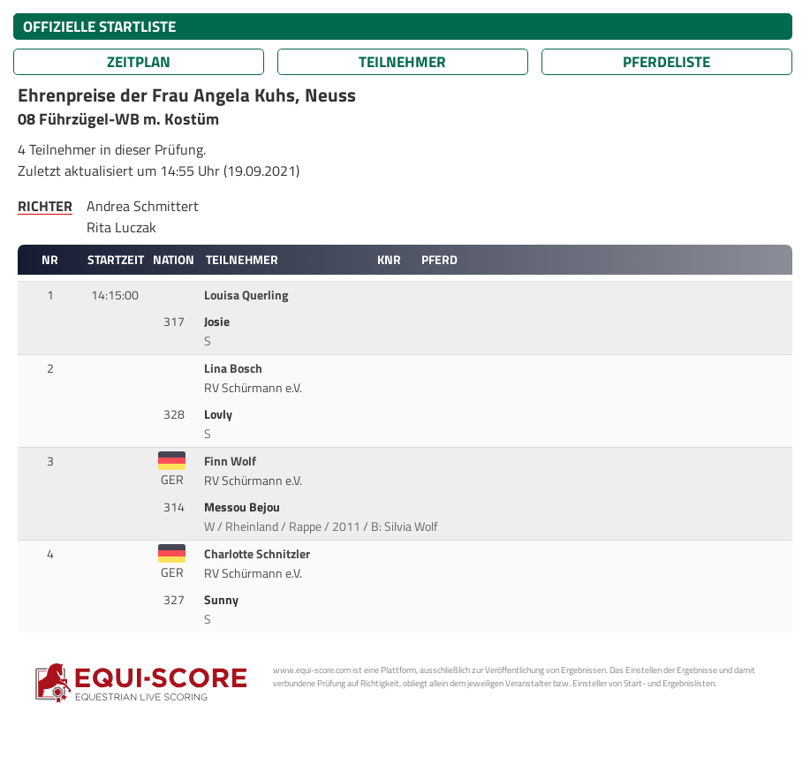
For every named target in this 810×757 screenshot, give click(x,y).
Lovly (219, 414)
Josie (218, 321)
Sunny (222, 599)
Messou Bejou (243, 507)
